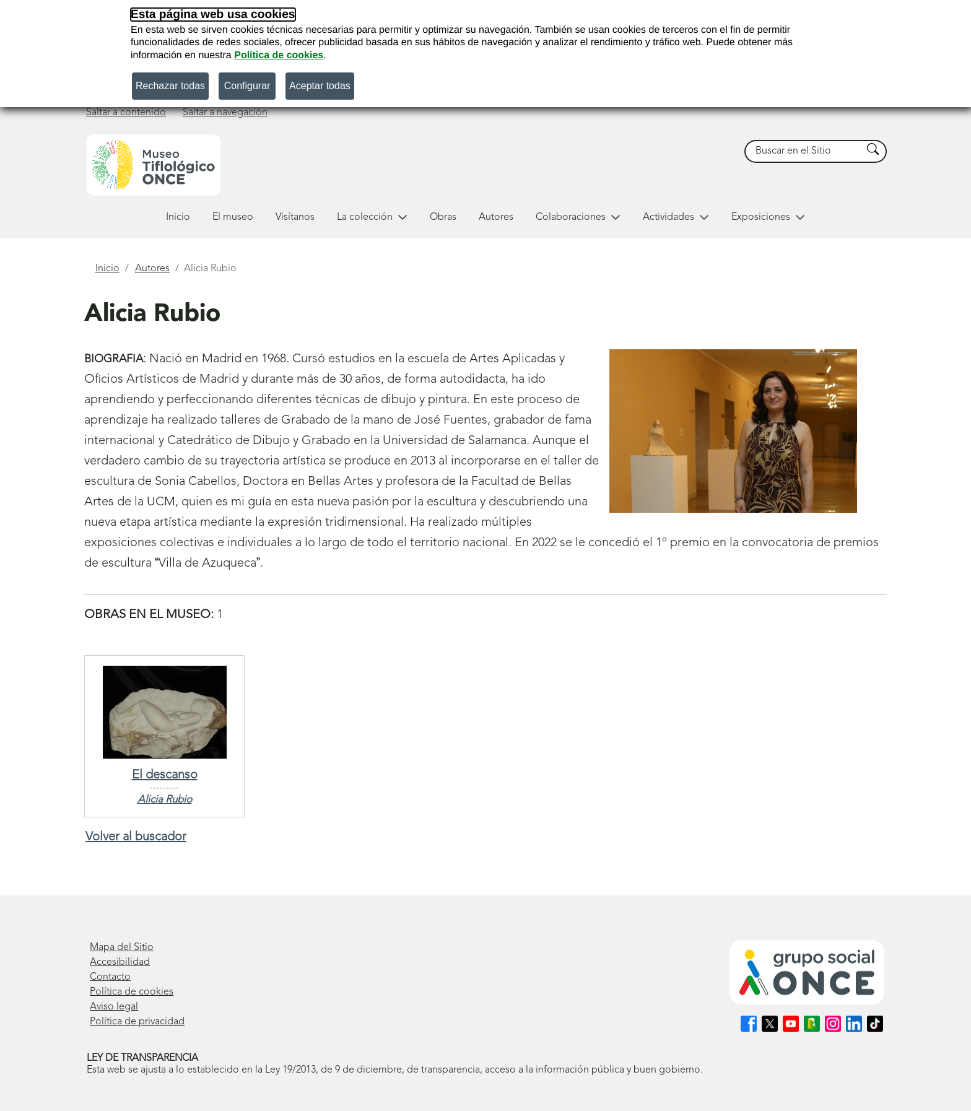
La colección (372, 217)
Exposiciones (768, 217)
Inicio (178, 217)
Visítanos (295, 217)
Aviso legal (114, 1007)
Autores (496, 217)
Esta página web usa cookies (213, 14)
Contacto (110, 977)
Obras (443, 217)
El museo (232, 217)
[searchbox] (803, 151)
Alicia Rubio (164, 800)
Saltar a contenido (126, 113)
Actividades (676, 217)
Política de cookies (278, 55)
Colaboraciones (578, 217)
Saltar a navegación (225, 113)
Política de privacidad (137, 1022)
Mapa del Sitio (122, 947)
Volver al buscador (135, 837)
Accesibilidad (120, 962)
